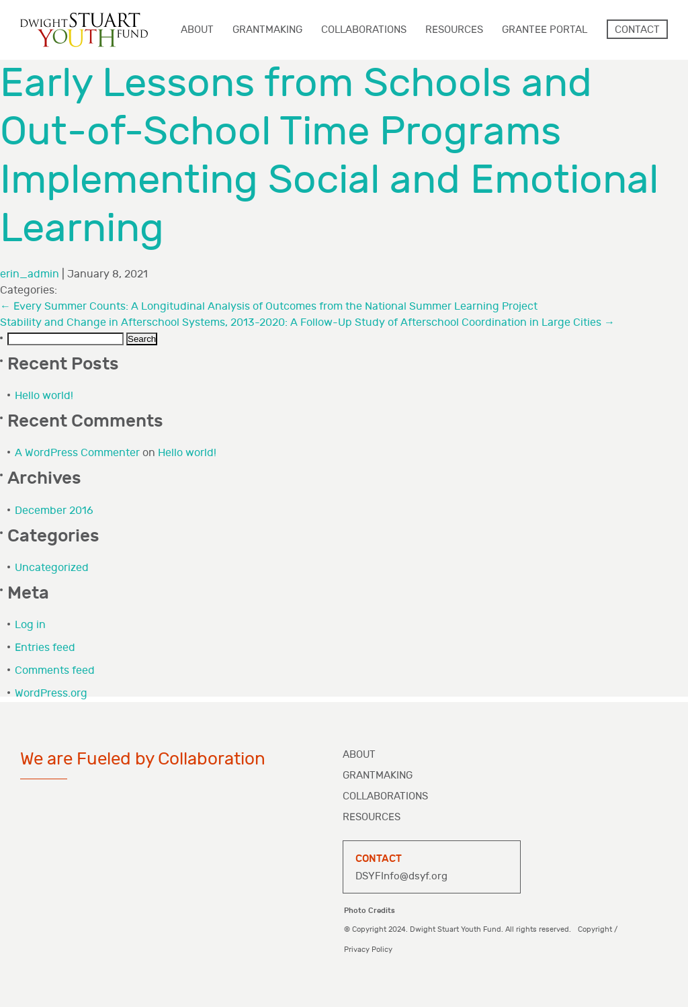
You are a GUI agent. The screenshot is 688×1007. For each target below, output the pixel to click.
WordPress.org (51, 693)
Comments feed (55, 670)
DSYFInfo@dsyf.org (401, 876)
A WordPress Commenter (77, 453)
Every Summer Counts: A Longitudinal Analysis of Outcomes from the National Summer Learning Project (269, 306)
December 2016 (54, 511)
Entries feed (45, 648)
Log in (30, 625)
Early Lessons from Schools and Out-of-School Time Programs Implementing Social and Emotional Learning (329, 156)
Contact (637, 30)
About (359, 754)
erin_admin (29, 274)
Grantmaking (378, 775)
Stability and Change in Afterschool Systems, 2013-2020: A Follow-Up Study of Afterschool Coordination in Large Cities (307, 322)
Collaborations (385, 796)
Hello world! (44, 396)
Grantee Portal (544, 30)
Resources (371, 817)
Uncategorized (52, 568)
